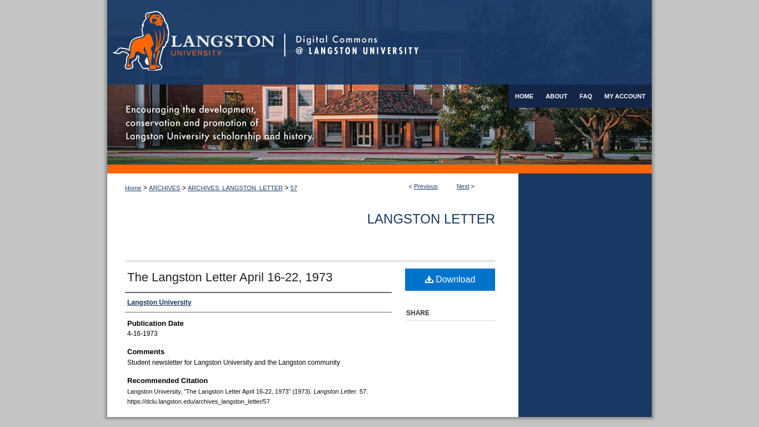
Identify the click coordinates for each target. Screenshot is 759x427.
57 (294, 188)
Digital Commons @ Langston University (468, 42)
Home (133, 188)
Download (450, 279)
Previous (426, 186)
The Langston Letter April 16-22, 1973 (229, 277)
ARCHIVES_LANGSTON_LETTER (235, 188)
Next (463, 186)
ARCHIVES (164, 188)
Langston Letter (431, 218)
